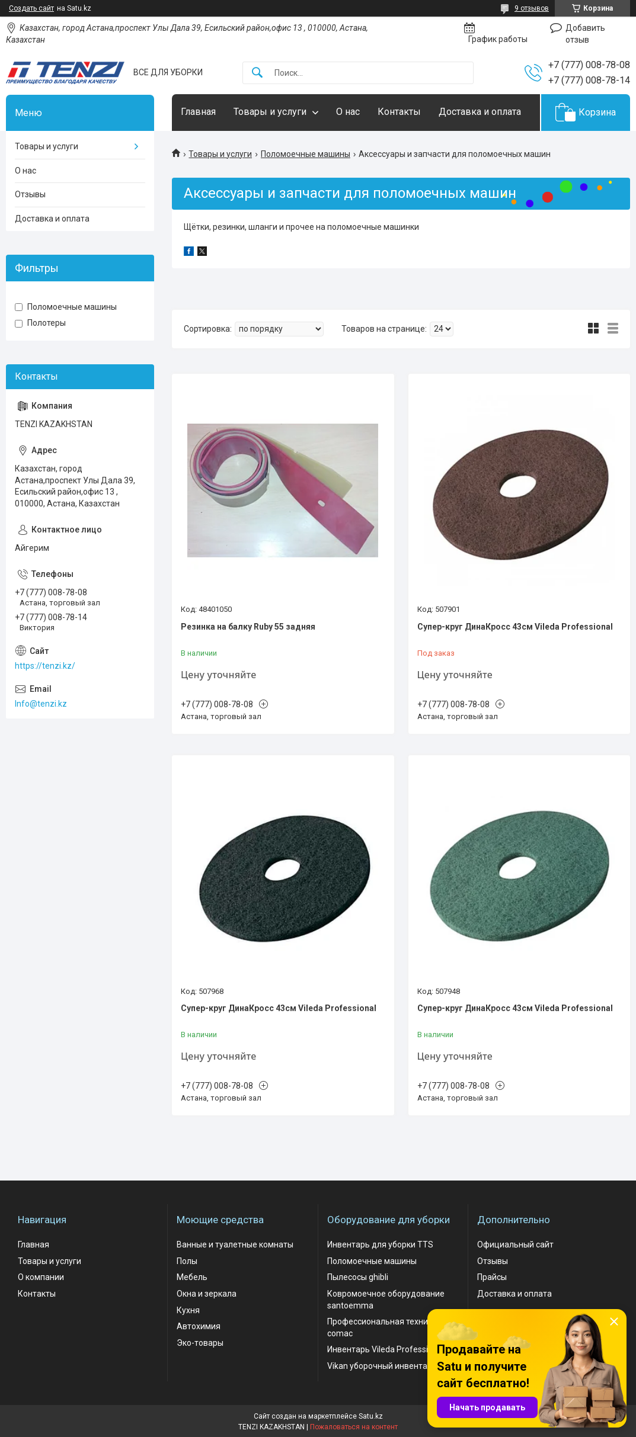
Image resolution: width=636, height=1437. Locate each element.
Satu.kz (371, 1416)
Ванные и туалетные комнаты (235, 1244)
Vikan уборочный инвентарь (382, 1366)
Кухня (188, 1310)
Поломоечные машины (305, 154)
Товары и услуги (270, 111)
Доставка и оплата (480, 111)
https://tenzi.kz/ (45, 666)
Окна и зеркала (206, 1293)
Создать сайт (31, 8)
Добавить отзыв (585, 33)
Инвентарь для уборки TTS (380, 1244)
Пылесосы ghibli (357, 1277)
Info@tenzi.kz (41, 703)
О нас (348, 111)
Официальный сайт (515, 1244)
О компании (41, 1277)
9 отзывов (531, 8)
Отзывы (30, 194)
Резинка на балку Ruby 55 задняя (248, 626)
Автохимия (198, 1326)
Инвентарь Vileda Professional (385, 1349)
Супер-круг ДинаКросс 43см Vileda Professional (515, 626)
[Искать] (257, 73)
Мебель (192, 1277)
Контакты (399, 111)
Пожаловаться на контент (354, 1427)
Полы (187, 1261)
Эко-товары (200, 1343)
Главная (198, 111)
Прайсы (492, 1277)
